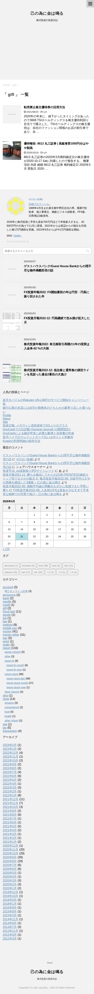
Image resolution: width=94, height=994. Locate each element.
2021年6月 (10, 822)
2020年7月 (10, 865)
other (7, 656)
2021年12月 (10, 799)
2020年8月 (10, 861)
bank (6, 598)
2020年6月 (10, 868)
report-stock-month (17, 682)
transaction (10, 731)
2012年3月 (10, 938)
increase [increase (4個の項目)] (28, 565)
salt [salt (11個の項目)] (25, 572)
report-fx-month (15, 665)
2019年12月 (10, 892)
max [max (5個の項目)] (56, 565)
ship (5, 695)
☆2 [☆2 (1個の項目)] (50, 572)
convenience (12, 707)
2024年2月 (10, 745)
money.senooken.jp (18, 241)
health (8, 716)
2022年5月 (10, 779)
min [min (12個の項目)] (68, 565)
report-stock (11, 674)
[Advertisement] (47, 52)
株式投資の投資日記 (47, 979)
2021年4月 (10, 830)
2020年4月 (10, 876)
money (7, 631)
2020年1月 (10, 888)
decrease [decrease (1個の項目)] (11, 565)
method (7, 624)
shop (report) (12, 691)
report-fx (9, 660)
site (5, 724)
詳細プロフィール (39, 204)
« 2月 (6, 549)
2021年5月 (10, 826)
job (5, 618)
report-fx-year (14, 669)
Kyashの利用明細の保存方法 (21, 441)
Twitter (17, 235)
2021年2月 (10, 837)
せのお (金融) (25, 459)
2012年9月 (10, 934)
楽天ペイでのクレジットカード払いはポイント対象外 (38, 437)
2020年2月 (10, 884)
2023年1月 (10, 748)
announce (9, 594)
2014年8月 (10, 923)
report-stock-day (15, 678)
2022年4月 (10, 783)
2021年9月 (10, 810)
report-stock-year (16, 687)
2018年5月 (10, 899)
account (8, 587)
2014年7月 (10, 927)
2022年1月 (10, 795)
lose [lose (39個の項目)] (43, 565)
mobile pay (10, 628)
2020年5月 (10, 872)
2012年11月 (10, 930)
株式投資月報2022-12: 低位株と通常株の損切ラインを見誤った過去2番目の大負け (56, 372)
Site (5, 422)
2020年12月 (10, 845)
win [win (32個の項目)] (38, 572)
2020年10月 (10, 853)
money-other (11, 634)
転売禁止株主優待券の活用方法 (44, 107)
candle (7, 601)
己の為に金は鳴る (47, 13)
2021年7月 (10, 818)
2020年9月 (10, 857)
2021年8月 (10, 814)
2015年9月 (10, 911)
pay (5, 638)
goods (7, 614)
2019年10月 (10, 896)
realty (6, 644)
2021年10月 (10, 807)
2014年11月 (10, 919)
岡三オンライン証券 (16, 591)
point (6, 641)
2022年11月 (10, 756)
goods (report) (13, 651)
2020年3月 (10, 880)
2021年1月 (10, 841)
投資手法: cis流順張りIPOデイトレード (28, 470)
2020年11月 (10, 849)
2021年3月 (10, 834)
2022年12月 (10, 752)
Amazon (9, 702)
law (5, 621)
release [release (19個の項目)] (10, 572)
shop (6, 698)
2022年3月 (10, 787)
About (6, 418)
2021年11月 (10, 803)
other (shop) (11, 720)
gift (45, 111)
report (6, 648)
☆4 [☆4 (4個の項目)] (73, 572)
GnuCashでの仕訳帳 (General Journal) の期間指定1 (37, 429)
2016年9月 (10, 907)
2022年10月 (10, 760)
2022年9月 (10, 764)
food (7, 711)
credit (6, 604)
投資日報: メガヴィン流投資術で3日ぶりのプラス (35, 425)
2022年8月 (10, 768)
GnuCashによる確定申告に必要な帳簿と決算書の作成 (38, 433)
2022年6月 (10, 776)
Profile (7, 415)
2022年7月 (10, 772)
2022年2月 (10, 791)
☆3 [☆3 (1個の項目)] (61, 572)
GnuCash (9, 611)
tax (5, 727)
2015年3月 (10, 915)
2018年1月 (10, 903)
